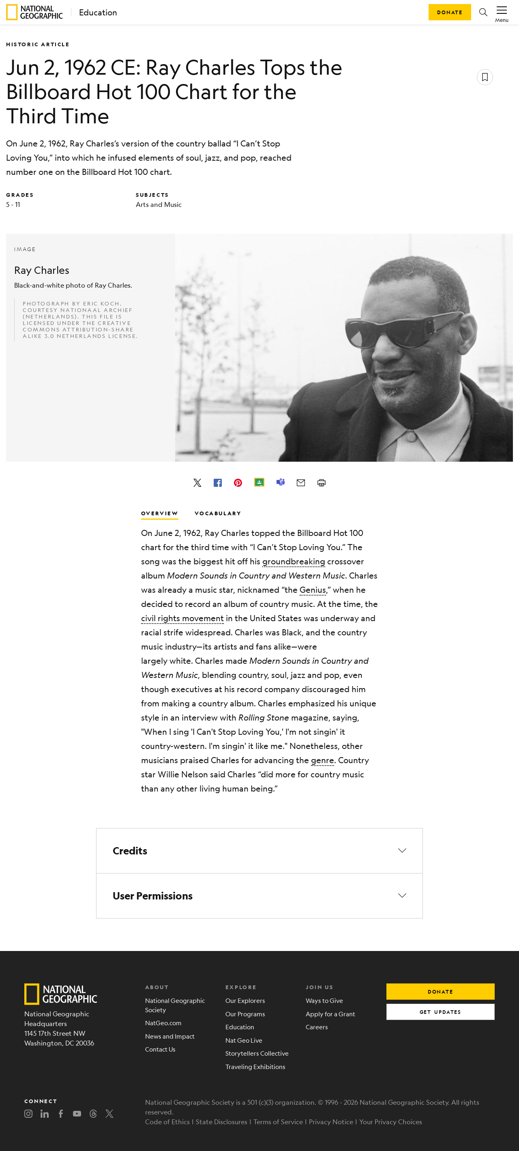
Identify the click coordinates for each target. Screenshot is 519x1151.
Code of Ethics (167, 1121)
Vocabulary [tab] (218, 513)
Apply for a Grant (330, 1014)
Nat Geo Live (243, 1040)
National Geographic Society (175, 1004)
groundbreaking (293, 561)
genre (322, 760)
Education (98, 12)
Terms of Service (278, 1121)
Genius (313, 590)
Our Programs (245, 1014)
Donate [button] (450, 12)
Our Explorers (245, 1000)
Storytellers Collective (257, 1053)
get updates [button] (440, 1012)
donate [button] (440, 991)
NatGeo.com (163, 1022)
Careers (317, 1027)
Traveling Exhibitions (255, 1066)
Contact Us (160, 1049)
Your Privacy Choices (390, 1121)
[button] (483, 12)
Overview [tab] (160, 513)
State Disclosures (221, 1121)
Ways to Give (324, 1000)
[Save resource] (485, 77)
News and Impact (170, 1036)
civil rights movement (182, 618)
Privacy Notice (331, 1121)
